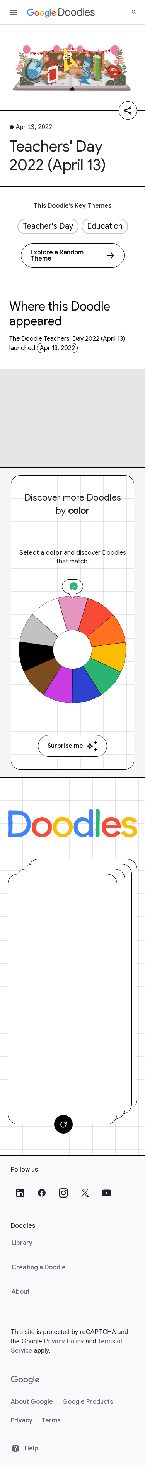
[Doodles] (72, 823)
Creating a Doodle (39, 1267)
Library (22, 1243)
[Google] (25, 1380)
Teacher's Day (48, 226)
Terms (51, 1420)
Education (105, 226)
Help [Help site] (24, 1448)
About (21, 1292)
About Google (32, 1402)
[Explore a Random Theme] (73, 255)
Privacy (21, 1420)
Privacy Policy (64, 1341)
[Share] (128, 110)
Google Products (87, 1402)
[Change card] (63, 1124)
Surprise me (72, 746)
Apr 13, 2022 (57, 348)
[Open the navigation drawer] (14, 12)
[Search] (134, 12)
